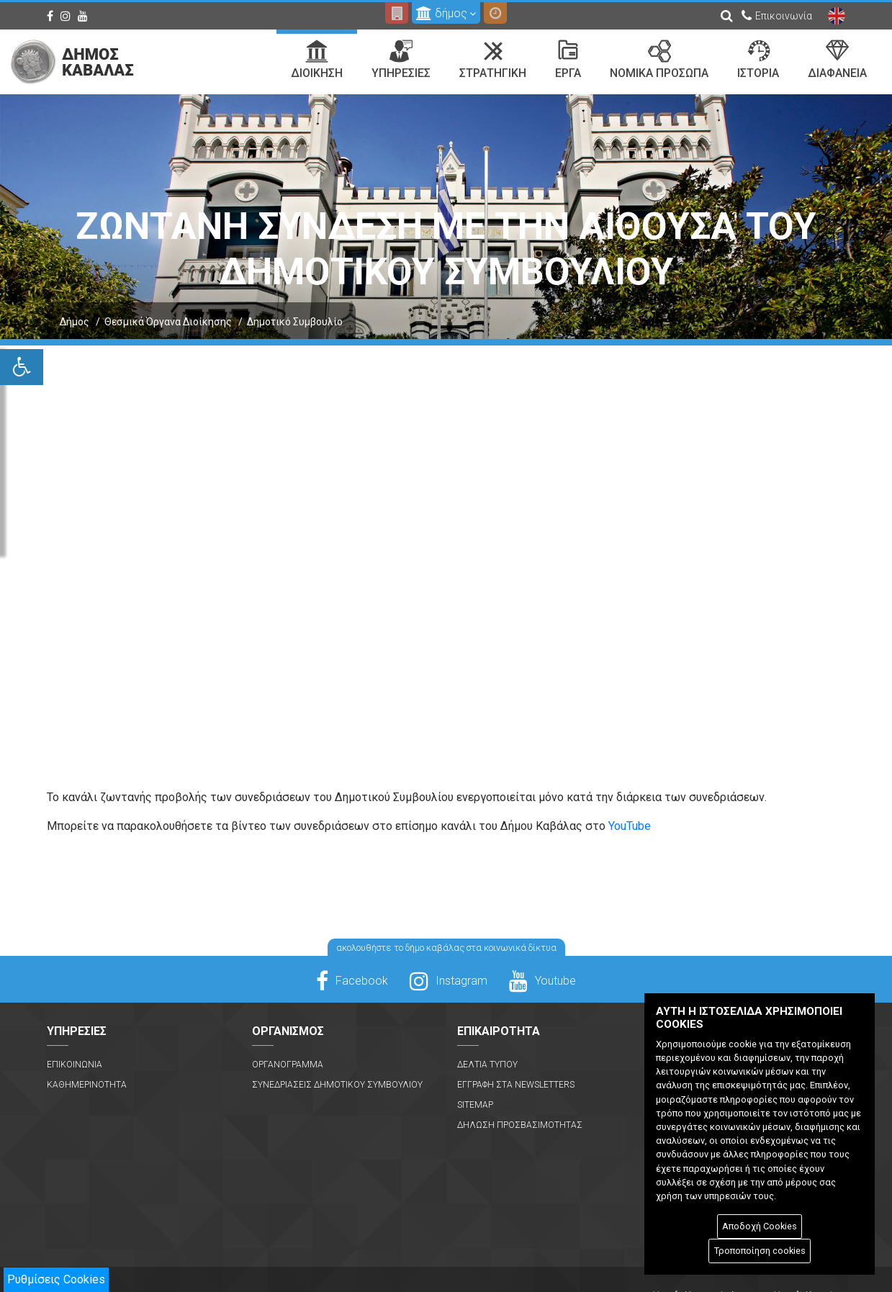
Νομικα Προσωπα (659, 60)
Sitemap (475, 1105)
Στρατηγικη (492, 60)
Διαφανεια (837, 60)
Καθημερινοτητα (87, 1085)
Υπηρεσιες (401, 60)
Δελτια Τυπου (487, 1065)
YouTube (629, 826)
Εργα (568, 60)
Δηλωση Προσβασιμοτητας (519, 1125)
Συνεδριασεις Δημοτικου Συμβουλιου (337, 1085)
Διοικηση (317, 60)
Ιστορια (758, 60)
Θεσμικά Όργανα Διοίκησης (168, 321)
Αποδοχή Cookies (759, 1226)
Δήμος (74, 321)
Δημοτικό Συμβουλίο (295, 321)
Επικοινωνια (74, 1065)
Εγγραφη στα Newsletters (516, 1085)
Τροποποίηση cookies (760, 1250)
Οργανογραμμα (287, 1065)
